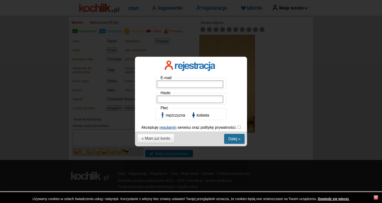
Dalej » (234, 133)
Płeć (164, 102)
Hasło (166, 87)
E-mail (166, 72)
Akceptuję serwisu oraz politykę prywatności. (189, 122)
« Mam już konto (156, 133)
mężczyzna (175, 110)
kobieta (203, 110)
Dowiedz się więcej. (334, 199)
